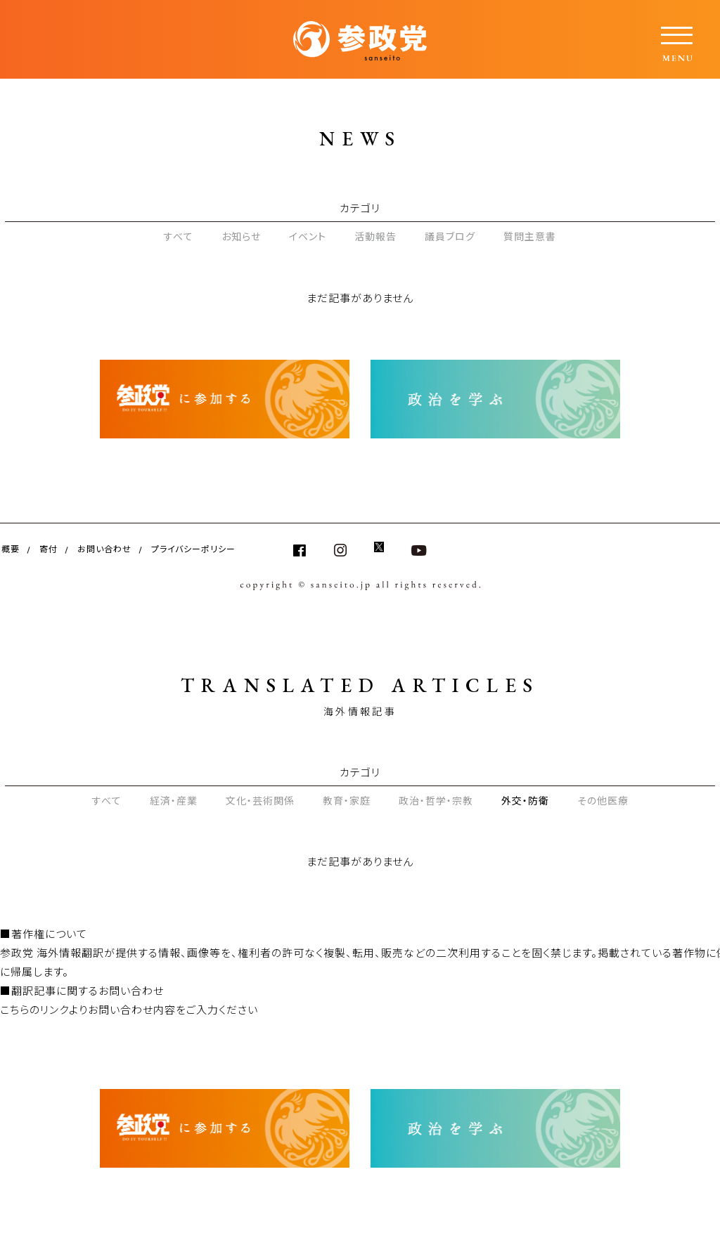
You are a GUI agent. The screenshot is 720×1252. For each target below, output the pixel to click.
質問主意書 (529, 236)
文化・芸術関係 (260, 800)
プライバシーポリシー (193, 548)
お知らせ (241, 236)
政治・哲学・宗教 (436, 800)
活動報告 (375, 236)
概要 (10, 548)
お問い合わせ (104, 548)
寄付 (48, 548)
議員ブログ (450, 236)
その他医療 (603, 800)
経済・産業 (174, 800)
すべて (178, 236)
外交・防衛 (525, 800)
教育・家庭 (347, 800)
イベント (307, 236)
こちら (15, 1009)
